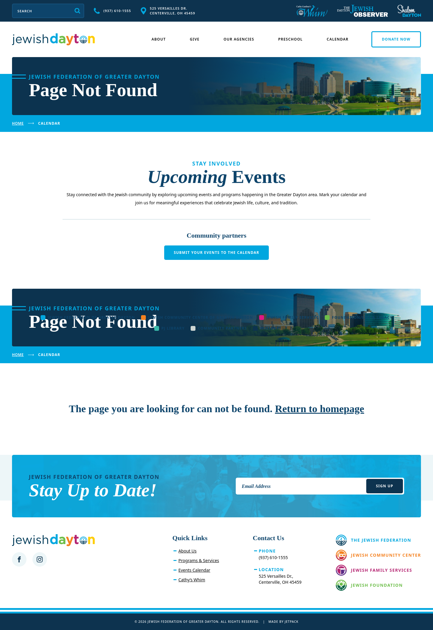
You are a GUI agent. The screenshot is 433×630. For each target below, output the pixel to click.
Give (194, 39)
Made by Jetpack (284, 621)
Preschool (290, 39)
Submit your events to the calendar (216, 252)
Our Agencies (238, 39)
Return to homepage (319, 408)
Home (18, 123)
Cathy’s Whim (191, 580)
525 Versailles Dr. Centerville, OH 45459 (168, 10)
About (159, 39)
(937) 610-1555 (112, 11)
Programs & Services (198, 560)
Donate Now (396, 39)
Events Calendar (194, 570)
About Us (187, 551)
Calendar (338, 39)
